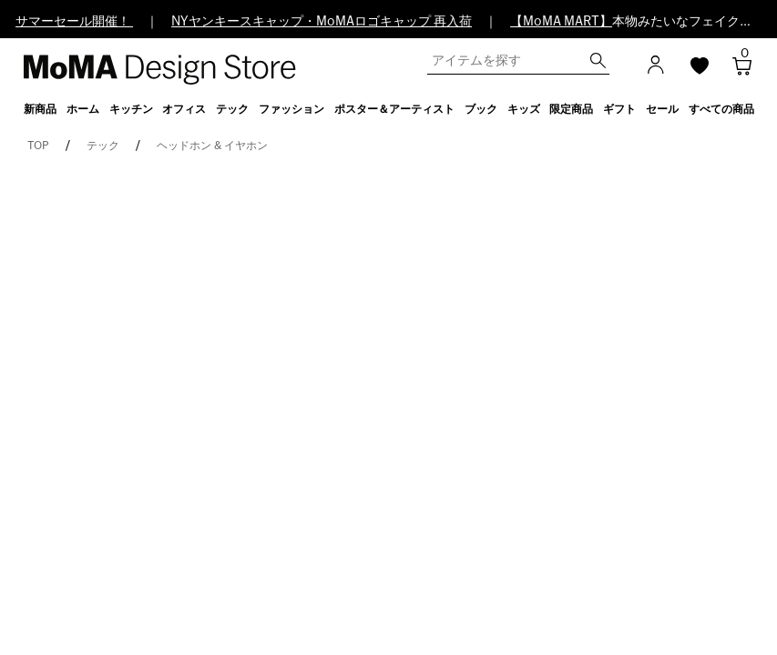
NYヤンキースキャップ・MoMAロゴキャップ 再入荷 (321, 21)
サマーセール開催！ (74, 21)
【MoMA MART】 (561, 21)
